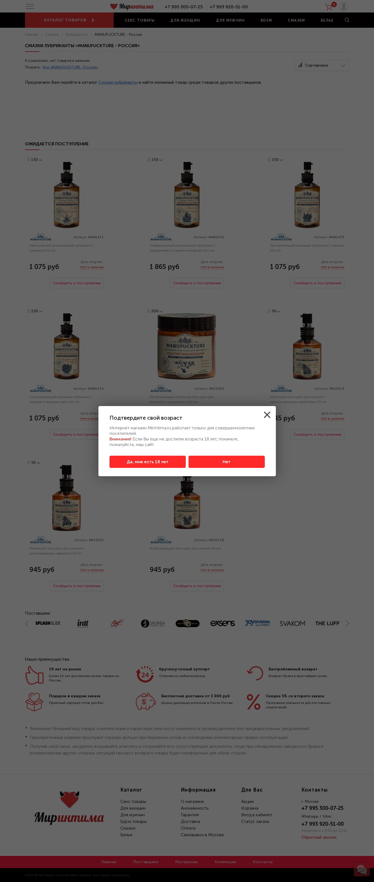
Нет (227, 461)
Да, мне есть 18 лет (148, 461)
